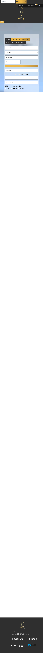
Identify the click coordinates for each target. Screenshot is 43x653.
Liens (25, 631)
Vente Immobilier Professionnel (15, 42)
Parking (14, 88)
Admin (28, 631)
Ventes (8, 39)
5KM (17, 74)
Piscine (7, 88)
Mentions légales (13, 631)
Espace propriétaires (26, 5)
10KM (21, 74)
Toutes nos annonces (34, 631)
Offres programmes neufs (20, 39)
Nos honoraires (20, 631)
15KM (26, 74)
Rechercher (21, 2)
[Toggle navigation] (2, 22)
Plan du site (7, 631)
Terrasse (21, 88)
